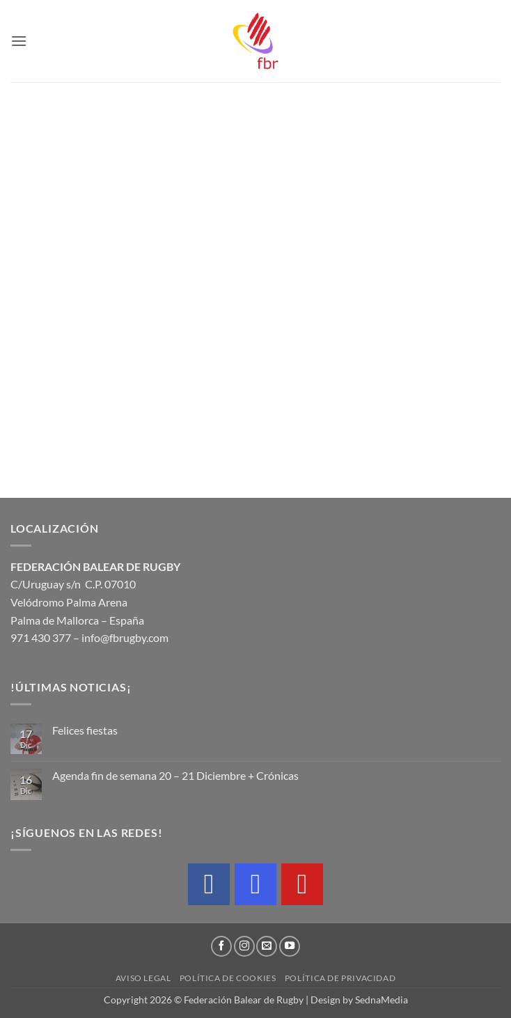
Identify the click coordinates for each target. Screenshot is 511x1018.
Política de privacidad (340, 978)
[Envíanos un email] (266, 946)
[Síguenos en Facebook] (221, 946)
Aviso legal (143, 978)
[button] (18, 41)
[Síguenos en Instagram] (244, 946)
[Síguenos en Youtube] (289, 946)
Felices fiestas (85, 730)
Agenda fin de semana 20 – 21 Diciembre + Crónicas (175, 775)
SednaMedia (381, 999)
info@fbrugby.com (124, 637)
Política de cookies (228, 978)
